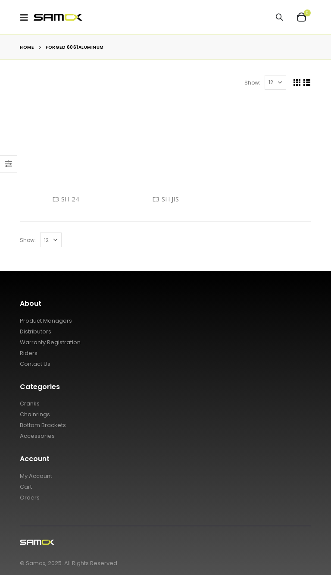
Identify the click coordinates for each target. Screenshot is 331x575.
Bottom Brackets (43, 425)
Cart (26, 487)
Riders (28, 353)
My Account (36, 476)
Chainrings (35, 414)
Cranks (30, 403)
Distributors (35, 331)
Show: (252, 82)
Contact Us (35, 364)
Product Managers (46, 321)
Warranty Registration (50, 342)
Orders (30, 497)
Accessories (37, 436)
